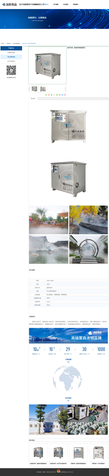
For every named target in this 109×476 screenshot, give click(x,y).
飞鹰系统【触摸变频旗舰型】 (78, 463)
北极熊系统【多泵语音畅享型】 (58, 463)
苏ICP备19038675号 (51, 472)
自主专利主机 (16, 43)
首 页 (2, 43)
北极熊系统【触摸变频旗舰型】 (38, 463)
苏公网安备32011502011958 (66, 472)
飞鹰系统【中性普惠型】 (98, 463)
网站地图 (39, 472)
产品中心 (9, 43)
